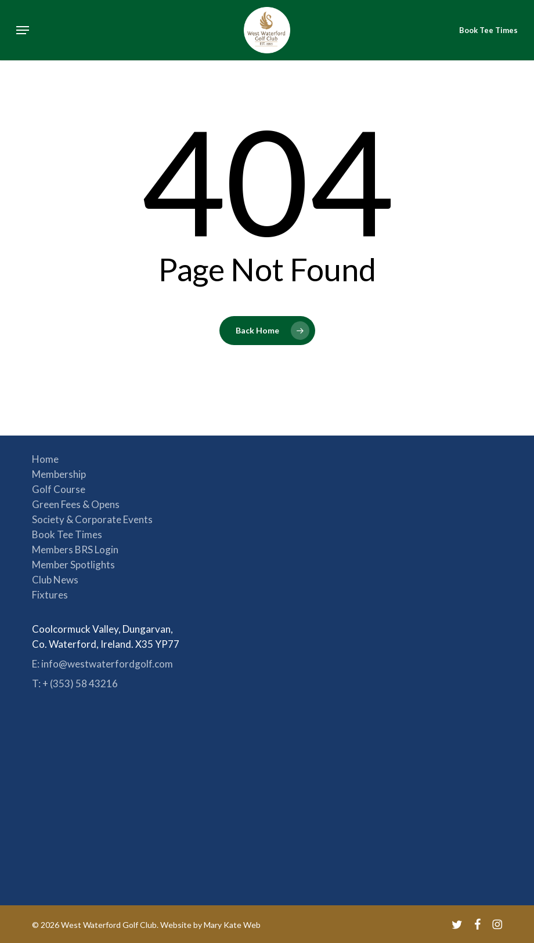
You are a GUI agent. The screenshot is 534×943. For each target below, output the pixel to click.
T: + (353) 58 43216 (75, 683)
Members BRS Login (75, 549)
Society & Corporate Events (92, 519)
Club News (55, 580)
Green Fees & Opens (76, 504)
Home (45, 459)
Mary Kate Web (232, 925)
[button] (22, 30)
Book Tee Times (67, 534)
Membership (59, 474)
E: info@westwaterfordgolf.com (102, 664)
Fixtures (50, 595)
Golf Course (58, 489)
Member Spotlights (73, 564)
